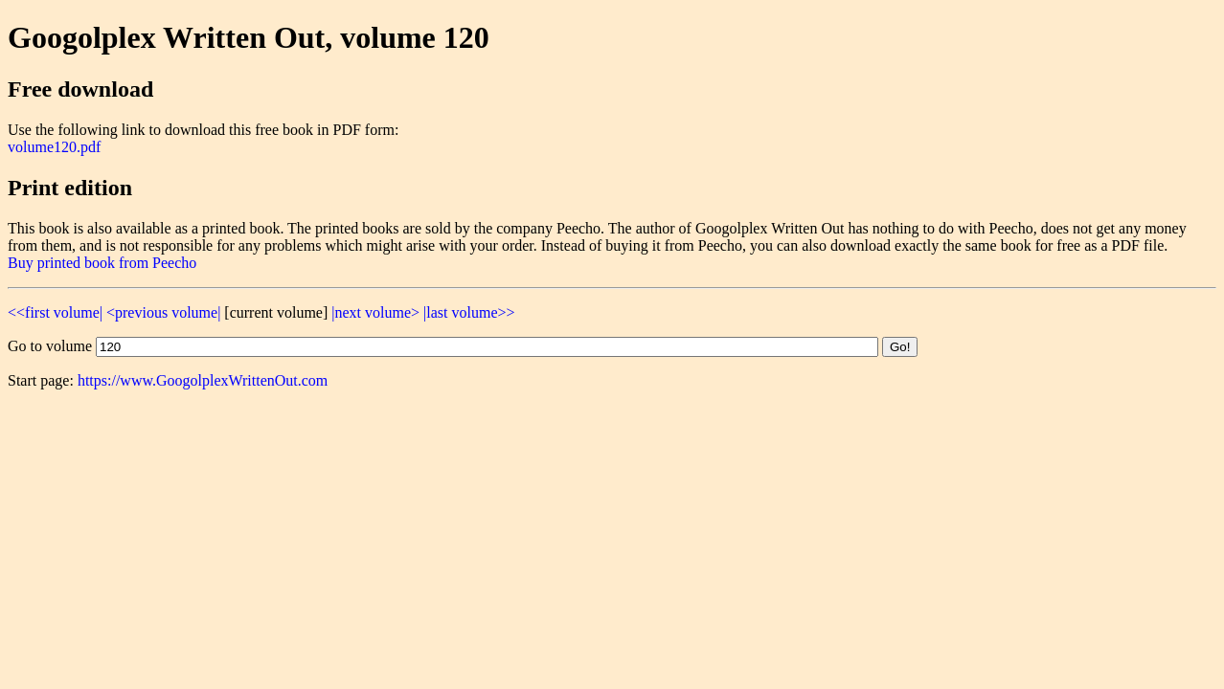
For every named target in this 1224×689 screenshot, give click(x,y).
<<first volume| (55, 312)
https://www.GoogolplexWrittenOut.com (203, 380)
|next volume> (375, 312)
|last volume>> (468, 312)
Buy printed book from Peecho (102, 263)
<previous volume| (163, 312)
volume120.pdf (54, 147)
